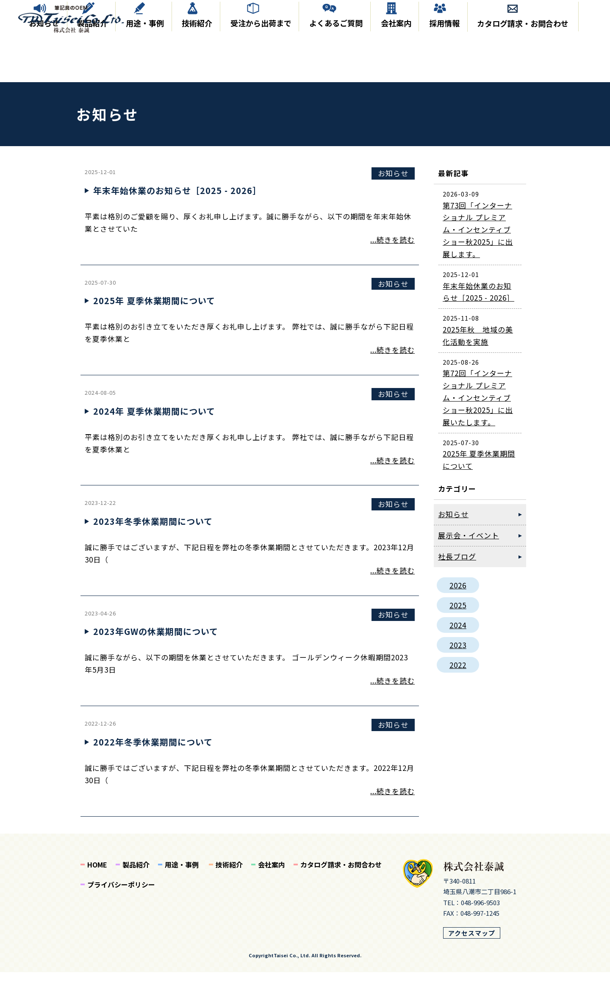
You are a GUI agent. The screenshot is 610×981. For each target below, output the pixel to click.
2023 (457, 653)
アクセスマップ (471, 941)
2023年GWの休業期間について (155, 640)
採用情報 (442, 73)
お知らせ (42, 73)
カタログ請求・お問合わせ (520, 73)
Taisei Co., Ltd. (292, 964)
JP (559, 18)
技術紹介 (195, 73)
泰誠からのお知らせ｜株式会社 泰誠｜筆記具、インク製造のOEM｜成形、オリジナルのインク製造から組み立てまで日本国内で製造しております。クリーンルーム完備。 (77, 20)
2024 (457, 634)
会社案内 (393, 73)
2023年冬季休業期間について (153, 530)
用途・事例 (143, 73)
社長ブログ (457, 565)
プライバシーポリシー (121, 893)
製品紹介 (90, 73)
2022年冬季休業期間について (153, 751)
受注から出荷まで (258, 73)
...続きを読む (392, 248)
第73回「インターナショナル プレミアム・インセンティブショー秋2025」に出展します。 (478, 238)
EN (580, 18)
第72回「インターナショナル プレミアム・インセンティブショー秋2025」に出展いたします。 (478, 406)
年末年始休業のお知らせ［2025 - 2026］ (177, 199)
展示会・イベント (468, 544)
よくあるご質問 (333, 73)
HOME (97, 873)
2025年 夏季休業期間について (154, 309)
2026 (457, 594)
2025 (457, 614)
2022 (457, 673)
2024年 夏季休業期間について (154, 420)
